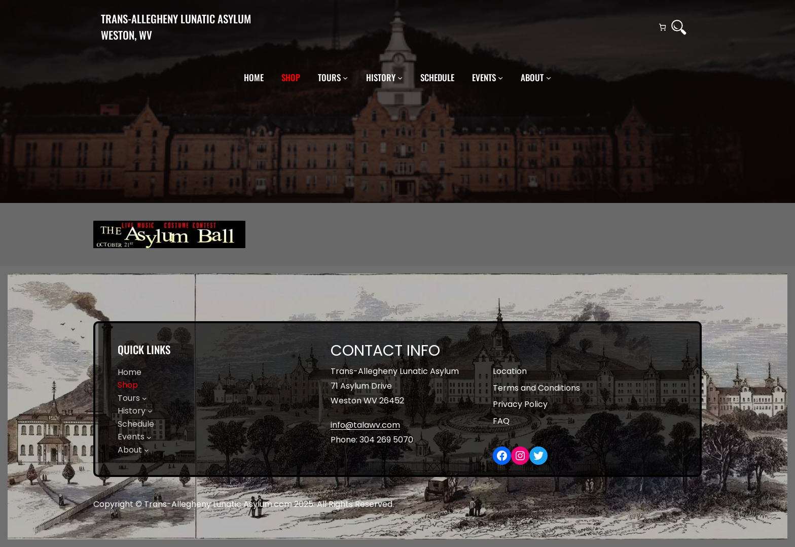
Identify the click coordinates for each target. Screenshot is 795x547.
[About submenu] (548, 77)
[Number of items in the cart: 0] (662, 27)
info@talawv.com (365, 425)
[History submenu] (400, 77)
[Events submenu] (500, 77)
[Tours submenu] (345, 77)
